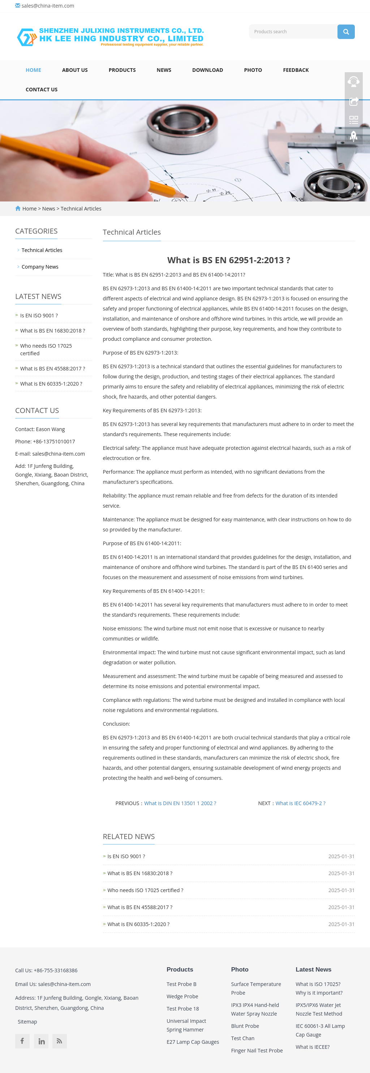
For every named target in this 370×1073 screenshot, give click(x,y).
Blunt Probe (245, 1025)
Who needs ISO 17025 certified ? (146, 890)
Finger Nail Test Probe (257, 1050)
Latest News (313, 969)
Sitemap (27, 1021)
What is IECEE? (313, 1046)
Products (122, 69)
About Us (75, 69)
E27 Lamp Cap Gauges (193, 1041)
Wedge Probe (182, 996)
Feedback (296, 69)
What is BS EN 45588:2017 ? (140, 907)
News (164, 69)
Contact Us (41, 89)
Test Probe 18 (183, 1008)
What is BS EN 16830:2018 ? (140, 873)
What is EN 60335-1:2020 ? (139, 924)
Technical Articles (80, 208)
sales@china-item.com (48, 5)
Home (33, 69)
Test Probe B (182, 984)
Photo (253, 69)
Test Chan (243, 1038)
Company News (40, 266)
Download (207, 69)
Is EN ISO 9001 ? (126, 856)
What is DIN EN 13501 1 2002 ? (180, 803)
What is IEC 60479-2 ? (301, 803)
